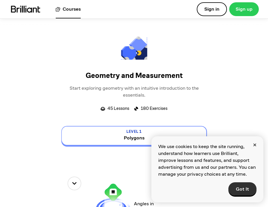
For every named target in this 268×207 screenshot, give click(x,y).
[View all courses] (68, 9)
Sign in (211, 9)
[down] (74, 183)
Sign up (244, 9)
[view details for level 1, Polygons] (134, 135)
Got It (242, 189)
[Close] (254, 145)
